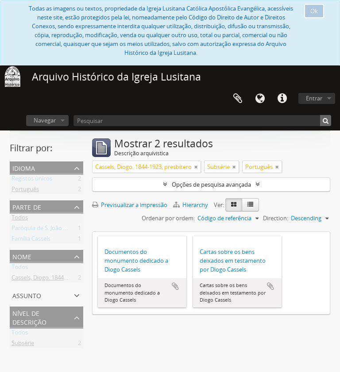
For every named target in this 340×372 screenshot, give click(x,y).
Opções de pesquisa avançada (211, 184)
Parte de (26, 206)
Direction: (275, 218)
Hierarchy (191, 205)
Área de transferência (238, 99)
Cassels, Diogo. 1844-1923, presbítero (60, 279)
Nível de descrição (29, 317)
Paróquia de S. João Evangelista (52, 230)
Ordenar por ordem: (168, 218)
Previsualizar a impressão (129, 205)
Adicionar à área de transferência (175, 286)
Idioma (260, 99)
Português (25, 191)
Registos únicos (32, 180)
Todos (20, 219)
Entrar (314, 98)
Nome (21, 256)
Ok (314, 11)
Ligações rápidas (282, 99)
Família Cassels (31, 240)
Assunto (26, 295)
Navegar (45, 120)
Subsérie (23, 345)
